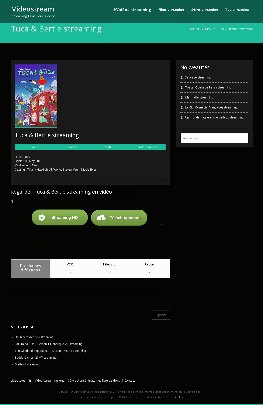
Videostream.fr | (22, 380)
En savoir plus (174, 397)
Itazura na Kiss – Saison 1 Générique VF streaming (49, 344)
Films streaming (171, 9)
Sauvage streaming (198, 77)
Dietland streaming (27, 364)
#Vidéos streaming (132, 9)
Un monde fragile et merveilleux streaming (214, 117)
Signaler (160, 315)
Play (208, 29)
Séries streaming (204, 9)
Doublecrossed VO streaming (34, 337)
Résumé (71, 147)
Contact (129, 380)
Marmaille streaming (199, 97)
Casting (109, 147)
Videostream (33, 8)
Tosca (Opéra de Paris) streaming (208, 87)
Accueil (195, 29)
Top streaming (237, 9)
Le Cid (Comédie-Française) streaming (211, 107)
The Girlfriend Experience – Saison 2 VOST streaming (50, 350)
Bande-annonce (146, 147)
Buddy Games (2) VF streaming (36, 357)
